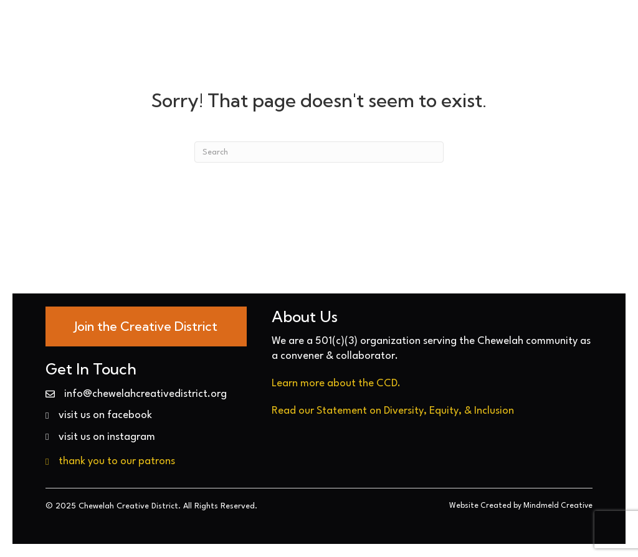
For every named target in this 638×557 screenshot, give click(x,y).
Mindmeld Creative (558, 506)
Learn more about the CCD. (336, 383)
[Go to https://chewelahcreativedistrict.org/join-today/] (146, 326)
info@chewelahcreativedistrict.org (145, 394)
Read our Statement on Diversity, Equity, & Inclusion (393, 411)
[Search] (319, 152)
